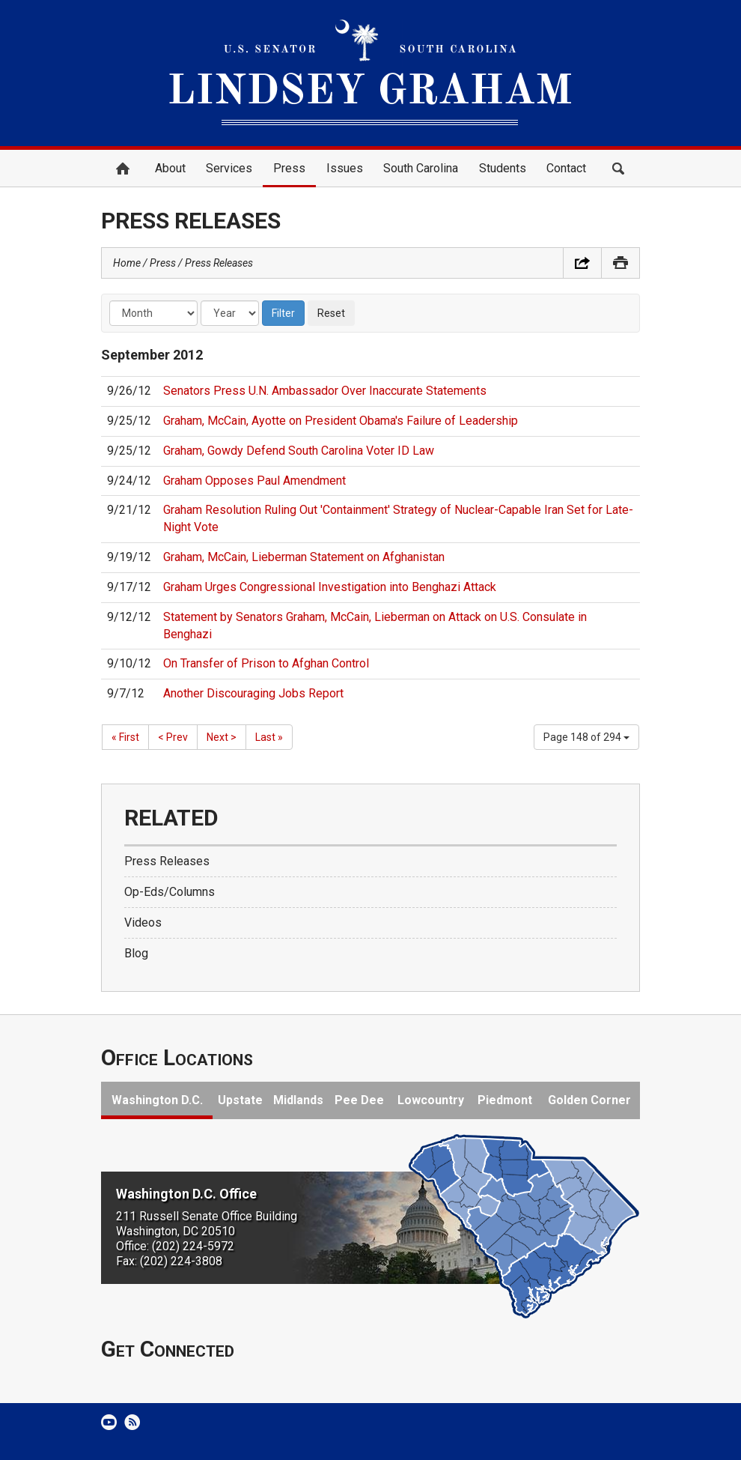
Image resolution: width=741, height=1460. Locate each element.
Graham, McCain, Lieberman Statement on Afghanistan (304, 557)
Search (618, 168)
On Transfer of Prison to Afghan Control (266, 663)
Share (582, 263)
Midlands (298, 1100)
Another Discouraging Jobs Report (253, 693)
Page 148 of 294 (586, 737)
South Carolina (420, 168)
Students (502, 168)
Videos (143, 922)
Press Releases (219, 263)
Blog (136, 953)
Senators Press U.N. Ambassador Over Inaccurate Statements (325, 391)
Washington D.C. (157, 1100)
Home (122, 168)
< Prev (173, 737)
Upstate (240, 1100)
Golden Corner (589, 1100)
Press (289, 168)
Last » (269, 737)
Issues (344, 168)
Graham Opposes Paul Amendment (254, 480)
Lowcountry (430, 1100)
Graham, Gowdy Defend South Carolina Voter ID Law (298, 450)
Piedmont (505, 1100)
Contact (566, 168)
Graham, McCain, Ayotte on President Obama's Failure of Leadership (340, 421)
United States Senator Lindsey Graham (370, 73)
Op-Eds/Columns (169, 892)
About (170, 168)
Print (620, 263)
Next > (222, 737)
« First (125, 737)
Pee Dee (359, 1100)
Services (229, 168)
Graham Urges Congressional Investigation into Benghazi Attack (329, 587)
